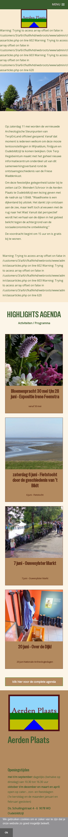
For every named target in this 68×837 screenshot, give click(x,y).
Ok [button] (6, 832)
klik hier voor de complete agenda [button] (34, 682)
